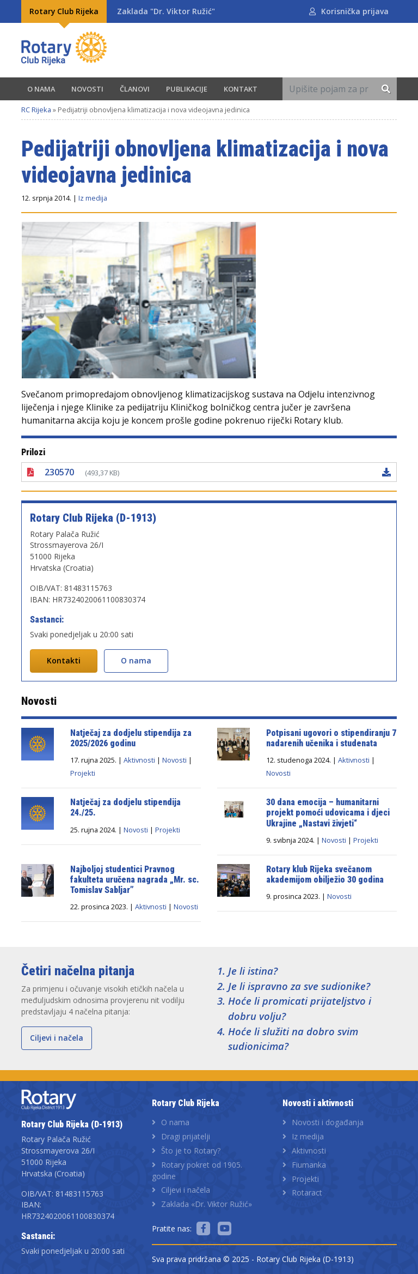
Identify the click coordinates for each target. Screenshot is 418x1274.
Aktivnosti (139, 760)
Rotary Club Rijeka (64, 11)
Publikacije (186, 89)
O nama (41, 89)
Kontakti (64, 660)
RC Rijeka (36, 109)
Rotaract (307, 1192)
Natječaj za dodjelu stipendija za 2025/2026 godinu (131, 738)
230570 (59, 472)
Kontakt (240, 89)
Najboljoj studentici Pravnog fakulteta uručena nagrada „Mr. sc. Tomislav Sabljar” (134, 879)
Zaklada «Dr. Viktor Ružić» (206, 1204)
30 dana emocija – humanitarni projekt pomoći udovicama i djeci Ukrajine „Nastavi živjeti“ (329, 812)
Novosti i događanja (328, 1122)
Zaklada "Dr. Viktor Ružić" (166, 11)
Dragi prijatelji (185, 1136)
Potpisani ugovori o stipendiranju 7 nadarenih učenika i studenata (331, 738)
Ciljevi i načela (56, 1038)
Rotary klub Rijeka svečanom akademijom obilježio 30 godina (325, 874)
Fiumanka (309, 1165)
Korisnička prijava (355, 11)
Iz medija (92, 198)
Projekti (82, 773)
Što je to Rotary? (190, 1150)
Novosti (87, 89)
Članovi (135, 89)
